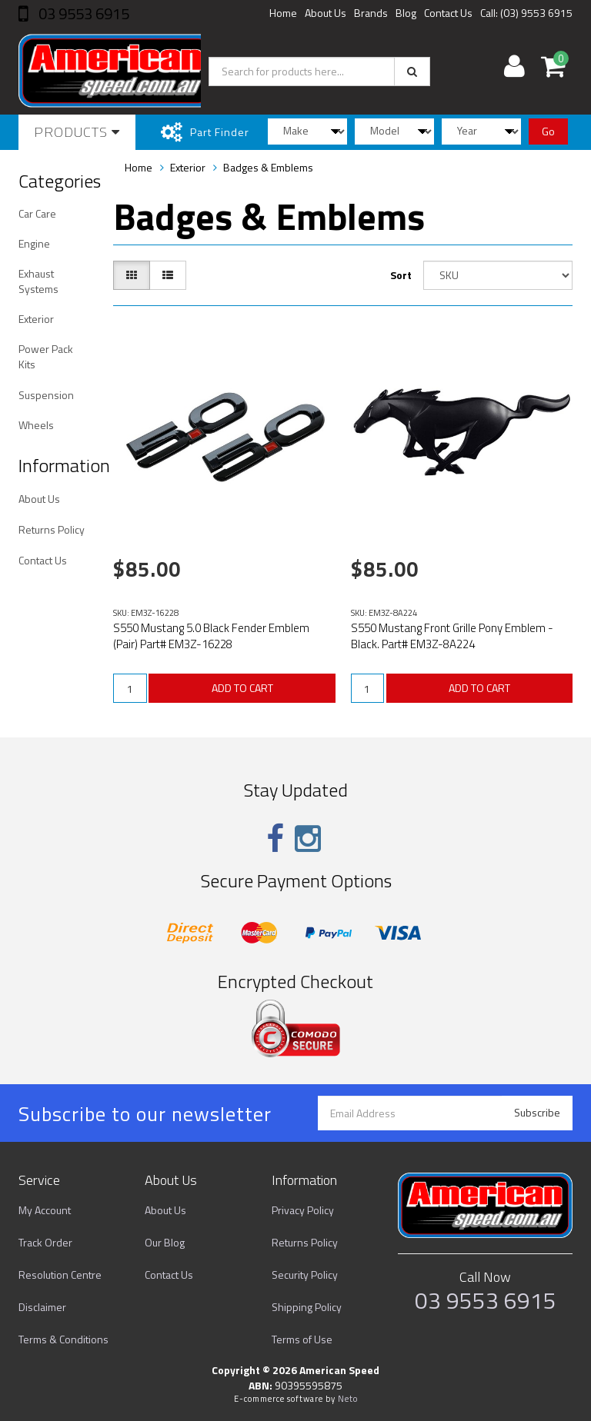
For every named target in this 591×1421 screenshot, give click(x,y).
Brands (371, 13)
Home (283, 13)
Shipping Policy (307, 1307)
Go (548, 131)
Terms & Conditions (63, 1339)
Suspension (46, 395)
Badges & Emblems (268, 167)
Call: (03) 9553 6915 (526, 13)
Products (77, 131)
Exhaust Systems (38, 281)
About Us (325, 13)
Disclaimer (42, 1307)
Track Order (45, 1242)
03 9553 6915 (82, 13)
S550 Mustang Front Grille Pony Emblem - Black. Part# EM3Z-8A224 (452, 636)
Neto (348, 1399)
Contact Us (448, 13)
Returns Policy (51, 529)
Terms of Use (302, 1339)
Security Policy (305, 1274)
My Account (44, 1210)
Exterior (36, 319)
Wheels (36, 425)
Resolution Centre (60, 1274)
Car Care (37, 213)
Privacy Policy (303, 1210)
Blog (406, 13)
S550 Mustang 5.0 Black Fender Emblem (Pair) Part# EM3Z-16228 (211, 636)
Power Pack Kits (45, 356)
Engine (34, 243)
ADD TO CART (242, 688)
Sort (401, 275)
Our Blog (165, 1242)
